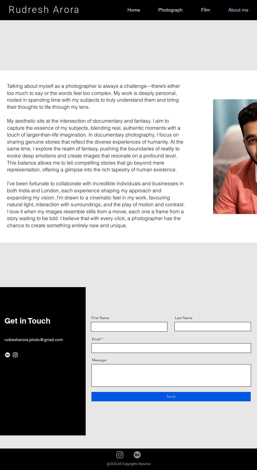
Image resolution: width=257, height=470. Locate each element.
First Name (100, 318)
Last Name (183, 318)
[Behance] (7, 355)
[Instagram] (15, 355)
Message (99, 360)
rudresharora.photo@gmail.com (33, 339)
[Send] (171, 396)
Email (96, 339)
